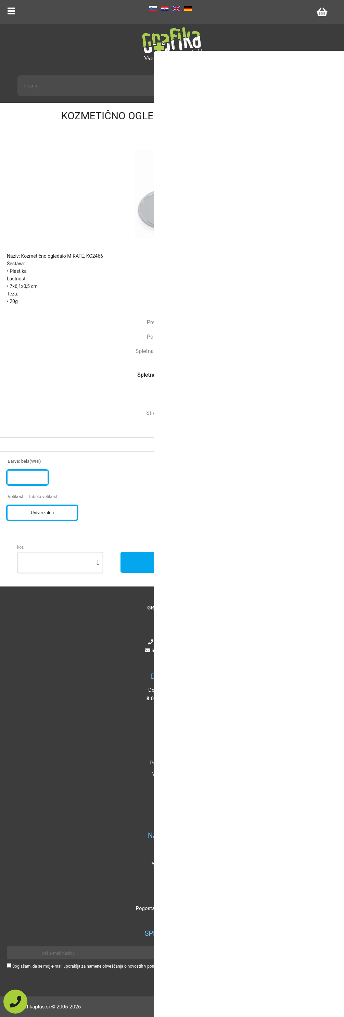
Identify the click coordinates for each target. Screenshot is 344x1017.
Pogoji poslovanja (170, 763)
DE (188, 8)
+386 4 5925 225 (173, 642)
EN (176, 8)
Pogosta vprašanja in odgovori (170, 908)
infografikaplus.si (173, 650)
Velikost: (33, 496)
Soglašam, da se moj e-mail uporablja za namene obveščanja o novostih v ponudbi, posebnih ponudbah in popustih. (117, 966)
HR (165, 8)
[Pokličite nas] (15, 1002)
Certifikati (170, 897)
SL (153, 8)
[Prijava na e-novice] (327, 952)
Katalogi (170, 874)
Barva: (24, 461)
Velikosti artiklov (170, 863)
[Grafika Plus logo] (172, 44)
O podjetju (170, 740)
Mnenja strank (170, 886)
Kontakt (170, 751)
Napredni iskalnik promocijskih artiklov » (281, 69)
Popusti (170, 852)
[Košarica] (322, 12)
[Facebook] (160, 659)
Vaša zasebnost (170, 774)
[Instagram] (167, 659)
